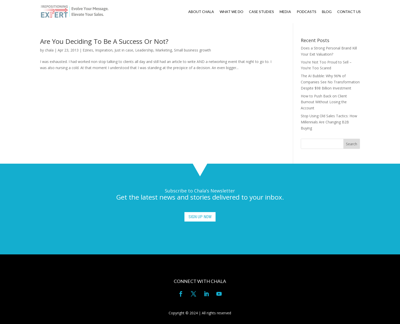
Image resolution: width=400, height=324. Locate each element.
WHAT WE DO (231, 12)
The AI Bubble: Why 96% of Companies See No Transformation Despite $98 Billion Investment (330, 81)
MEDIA (285, 12)
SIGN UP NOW (200, 216)
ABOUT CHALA (201, 12)
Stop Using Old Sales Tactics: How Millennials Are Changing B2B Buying (329, 122)
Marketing (163, 50)
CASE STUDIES (261, 12)
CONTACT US (349, 12)
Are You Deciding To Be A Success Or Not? (104, 41)
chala (49, 50)
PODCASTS (306, 12)
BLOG (327, 12)
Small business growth (192, 50)
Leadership (144, 50)
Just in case (124, 50)
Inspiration (103, 50)
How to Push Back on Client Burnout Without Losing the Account (324, 102)
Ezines (88, 50)
